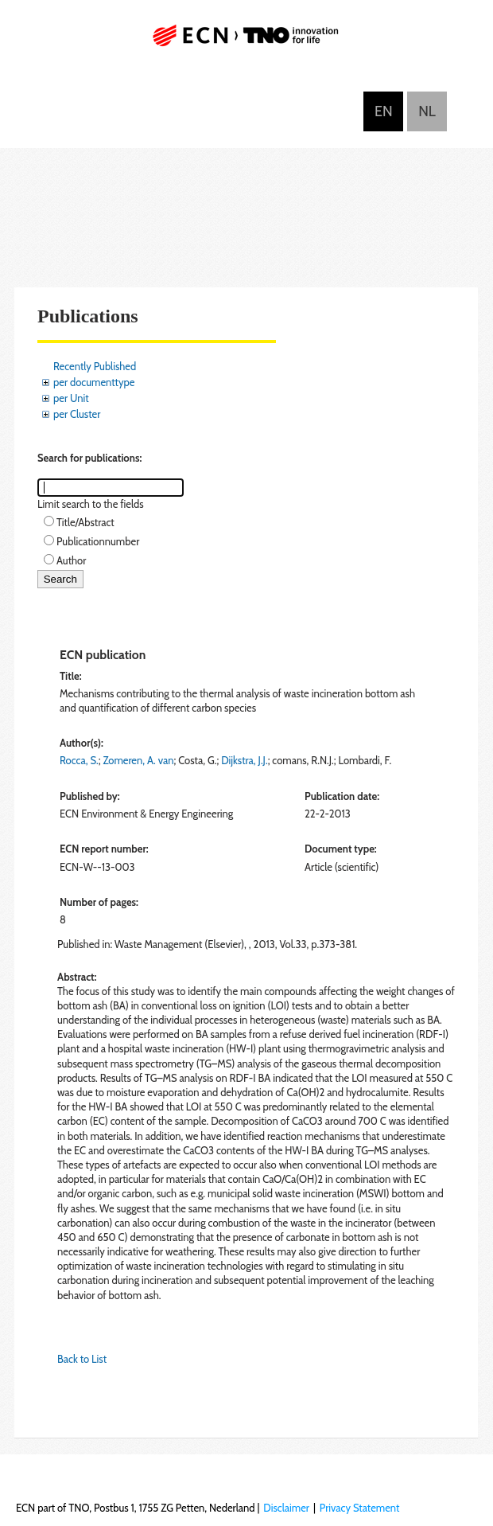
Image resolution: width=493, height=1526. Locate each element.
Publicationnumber (97, 541)
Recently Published (94, 366)
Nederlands (427, 111)
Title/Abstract (85, 522)
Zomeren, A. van (138, 760)
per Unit (71, 398)
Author (71, 560)
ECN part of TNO (246, 42)
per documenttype (93, 382)
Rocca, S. (79, 760)
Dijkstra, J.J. (244, 760)
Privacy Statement (360, 1507)
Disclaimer (286, 1507)
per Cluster (76, 414)
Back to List (82, 1358)
